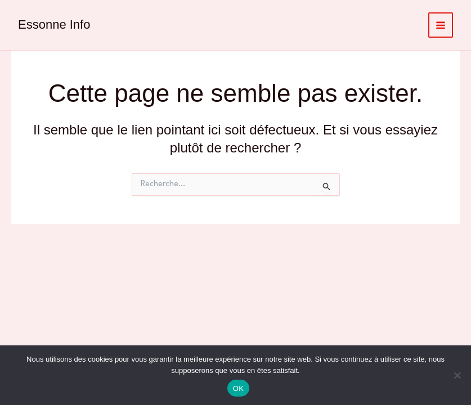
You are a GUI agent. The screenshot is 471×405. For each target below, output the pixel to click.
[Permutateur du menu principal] (441, 25)
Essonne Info (54, 24)
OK (238, 388)
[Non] (457, 375)
